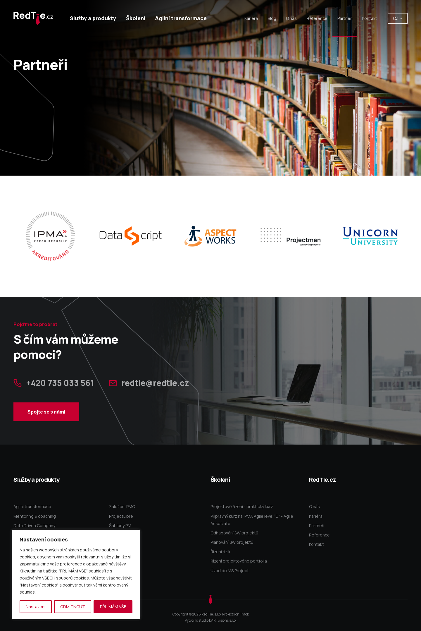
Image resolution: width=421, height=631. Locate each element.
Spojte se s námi (46, 424)
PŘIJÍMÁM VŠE (113, 606)
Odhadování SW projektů (234, 533)
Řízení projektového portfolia (238, 561)
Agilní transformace (32, 506)
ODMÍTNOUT (72, 606)
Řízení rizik (220, 551)
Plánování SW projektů (231, 542)
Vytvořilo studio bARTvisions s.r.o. (211, 620)
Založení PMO (122, 506)
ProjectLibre (121, 516)
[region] (76, 574)
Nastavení (35, 606)
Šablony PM (120, 525)
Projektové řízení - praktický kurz (241, 506)
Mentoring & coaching (34, 516)
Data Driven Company (34, 525)
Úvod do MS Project (229, 570)
